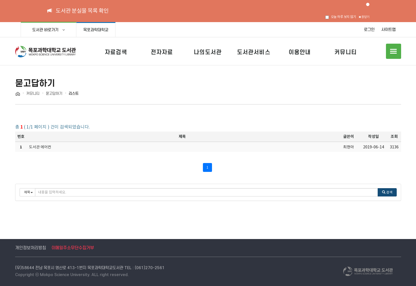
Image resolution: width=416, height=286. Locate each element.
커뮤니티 (345, 52)
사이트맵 (388, 29)
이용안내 (300, 52)
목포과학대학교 (95, 30)
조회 (394, 136)
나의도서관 (208, 52)
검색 (387, 192)
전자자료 (162, 52)
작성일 (373, 136)
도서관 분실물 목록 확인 (82, 10)
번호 (21, 136)
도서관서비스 (253, 52)
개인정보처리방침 (30, 247)
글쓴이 (348, 136)
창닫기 (364, 17)
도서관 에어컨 (40, 147)
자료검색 (116, 52)
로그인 (369, 29)
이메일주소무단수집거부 (73, 247)
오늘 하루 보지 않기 (340, 17)
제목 (182, 136)
